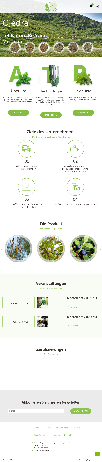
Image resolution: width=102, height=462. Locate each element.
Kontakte (76, 428)
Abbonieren (81, 411)
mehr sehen (18, 112)
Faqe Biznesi (91, 460)
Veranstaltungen (41, 435)
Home (36, 428)
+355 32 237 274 (42, 448)
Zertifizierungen (61, 428)
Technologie (69, 435)
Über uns (47, 428)
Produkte (56, 435)
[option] (51, 28)
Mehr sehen (75, 307)
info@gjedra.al (44, 450)
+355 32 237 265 (43, 445)
